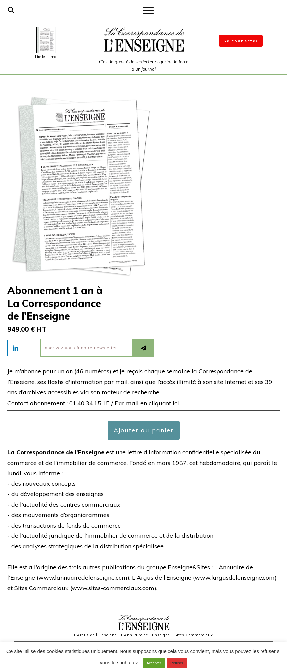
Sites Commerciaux (193, 635)
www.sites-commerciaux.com (113, 588)
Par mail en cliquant (147, 403)
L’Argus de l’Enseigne (95, 635)
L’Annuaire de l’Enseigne (145, 635)
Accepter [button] (154, 663)
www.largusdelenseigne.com (235, 577)
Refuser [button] (176, 663)
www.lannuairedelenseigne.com (82, 577)
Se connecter (240, 40)
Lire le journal (46, 56)
